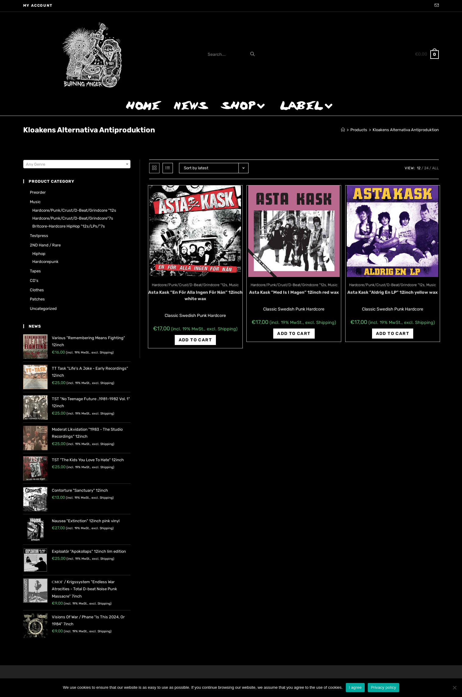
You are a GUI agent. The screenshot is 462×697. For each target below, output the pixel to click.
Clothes (37, 290)
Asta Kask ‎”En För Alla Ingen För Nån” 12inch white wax (195, 295)
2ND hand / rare (45, 245)
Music (233, 285)
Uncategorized (43, 308)
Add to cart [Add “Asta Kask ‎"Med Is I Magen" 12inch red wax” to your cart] (293, 333)
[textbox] (76, 164)
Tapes (35, 271)
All (435, 168)
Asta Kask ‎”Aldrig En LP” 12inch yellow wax (392, 292)
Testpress (39, 235)
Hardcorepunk (45, 261)
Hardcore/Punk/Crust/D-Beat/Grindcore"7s (72, 218)
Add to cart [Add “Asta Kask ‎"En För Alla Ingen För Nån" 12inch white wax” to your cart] (195, 340)
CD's (34, 280)
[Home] (343, 130)
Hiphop (38, 253)
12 (419, 168)
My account (38, 5)
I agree (355, 687)
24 (426, 168)
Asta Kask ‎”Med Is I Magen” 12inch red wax (294, 292)
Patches (37, 299)
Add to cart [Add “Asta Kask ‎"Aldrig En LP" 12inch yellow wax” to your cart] (392, 333)
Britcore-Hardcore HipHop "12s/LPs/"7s (68, 226)
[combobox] (77, 164)
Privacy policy (383, 687)
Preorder (38, 192)
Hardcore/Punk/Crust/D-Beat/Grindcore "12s (189, 285)
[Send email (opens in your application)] (436, 6)
